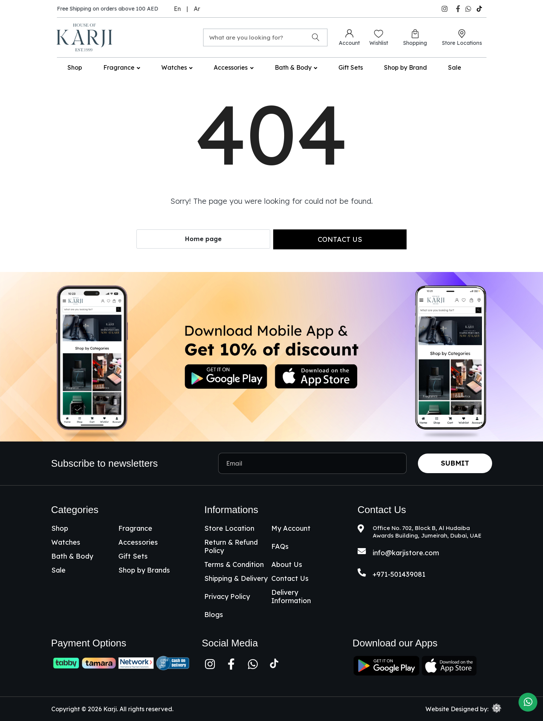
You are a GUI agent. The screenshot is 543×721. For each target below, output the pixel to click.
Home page (203, 239)
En (177, 8)
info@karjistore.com (406, 552)
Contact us (340, 239)
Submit (455, 463)
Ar (197, 8)
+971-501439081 (399, 574)
